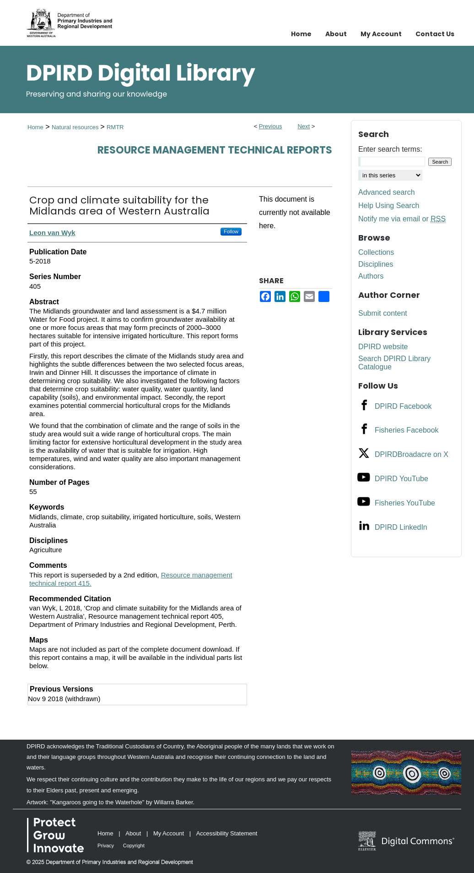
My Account (168, 833)
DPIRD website (383, 347)
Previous (270, 126)
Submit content (382, 313)
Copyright (134, 845)
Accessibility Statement (227, 833)
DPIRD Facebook (403, 406)
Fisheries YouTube (405, 503)
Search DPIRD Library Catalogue (394, 363)
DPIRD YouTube (401, 479)
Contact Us (434, 33)
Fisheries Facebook (407, 430)
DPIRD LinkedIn (401, 527)
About (133, 833)
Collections (376, 252)
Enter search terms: (390, 149)
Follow (231, 231)
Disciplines (375, 264)
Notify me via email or (402, 219)
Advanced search (386, 192)
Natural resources (76, 127)
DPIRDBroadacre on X (411, 454)
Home (35, 127)
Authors (370, 276)
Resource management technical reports (214, 150)
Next (303, 126)
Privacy (105, 845)
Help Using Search (388, 205)
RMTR (115, 127)
